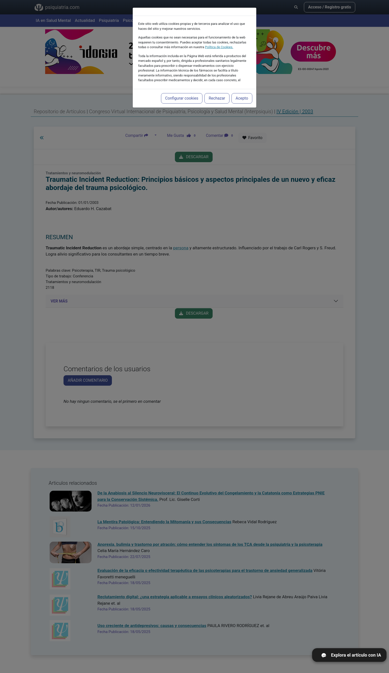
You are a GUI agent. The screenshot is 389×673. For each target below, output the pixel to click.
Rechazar (217, 98)
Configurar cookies (181, 98)
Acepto (242, 98)
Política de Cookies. (219, 47)
